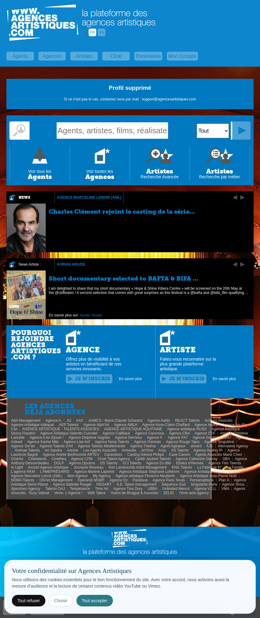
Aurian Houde (71, 264)
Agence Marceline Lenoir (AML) (89, 197)
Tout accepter (94, 600)
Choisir (61, 600)
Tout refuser (28, 600)
